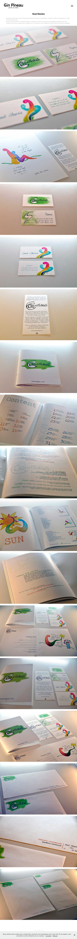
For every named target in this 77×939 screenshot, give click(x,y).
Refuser (55, 936)
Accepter (48, 936)
